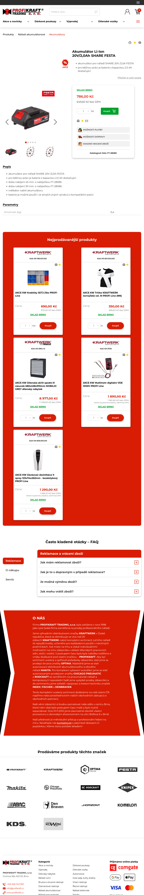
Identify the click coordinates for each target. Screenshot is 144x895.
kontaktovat (64, 723)
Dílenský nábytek (47, 874)
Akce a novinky (46, 865)
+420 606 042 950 (15, 884)
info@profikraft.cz (15, 888)
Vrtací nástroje (80, 882)
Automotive (78, 874)
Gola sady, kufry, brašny (84, 878)
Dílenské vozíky (80, 869)
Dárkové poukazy (81, 865)
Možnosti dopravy (94, 137)
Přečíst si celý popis (129, 77)
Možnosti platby (93, 129)
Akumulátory (57, 34)
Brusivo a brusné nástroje (51, 882)
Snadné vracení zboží (96, 144)
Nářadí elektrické (81, 890)
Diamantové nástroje (49, 886)
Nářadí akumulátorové (32, 34)
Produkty (8, 34)
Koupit (106, 111)
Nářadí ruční (45, 878)
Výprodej (43, 869)
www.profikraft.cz (14, 892)
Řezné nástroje (80, 886)
